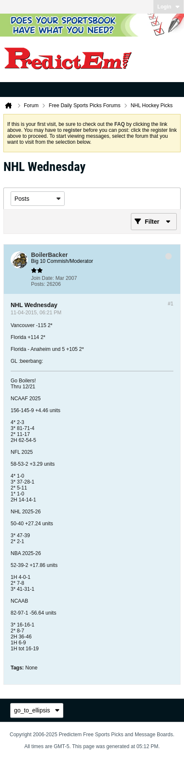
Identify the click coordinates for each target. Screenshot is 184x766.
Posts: (38, 284)
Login (168, 7)
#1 (170, 304)
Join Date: (42, 278)
